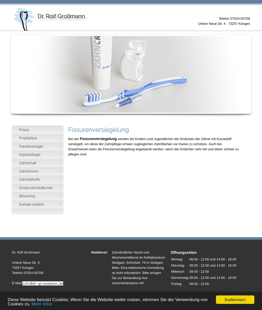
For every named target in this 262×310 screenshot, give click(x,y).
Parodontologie (31, 146)
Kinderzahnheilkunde (36, 188)
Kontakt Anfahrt (31, 204)
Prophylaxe (28, 138)
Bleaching (27, 196)
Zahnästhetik (29, 179)
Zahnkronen (28, 171)
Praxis (24, 130)
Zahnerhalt (27, 163)
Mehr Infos (42, 304)
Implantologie (29, 155)
